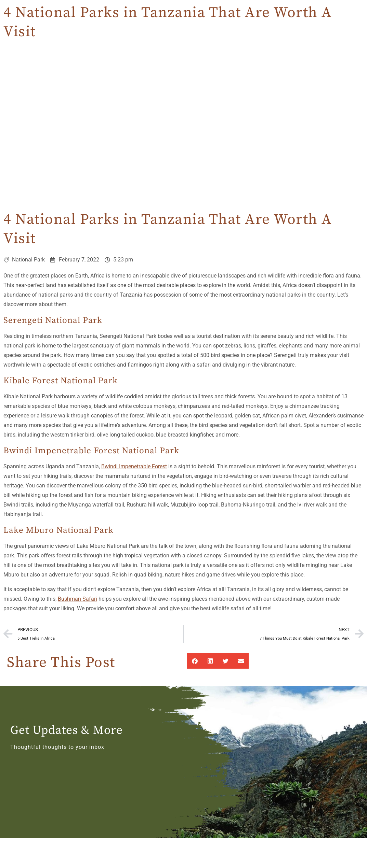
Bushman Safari (77, 599)
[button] (194, 661)
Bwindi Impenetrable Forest (134, 466)
